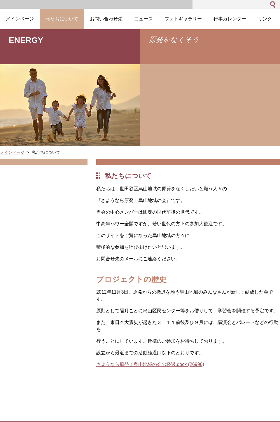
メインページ (12, 152)
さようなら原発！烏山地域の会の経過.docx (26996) (150, 364)
